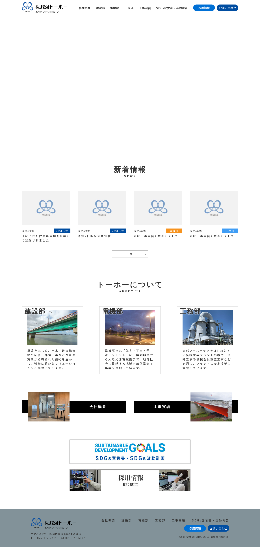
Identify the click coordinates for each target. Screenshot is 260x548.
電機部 (114, 8)
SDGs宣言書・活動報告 (172, 8)
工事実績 (145, 8)
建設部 (100, 8)
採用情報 (204, 8)
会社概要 (84, 8)
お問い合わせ (227, 8)
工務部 (129, 8)
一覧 (130, 255)
